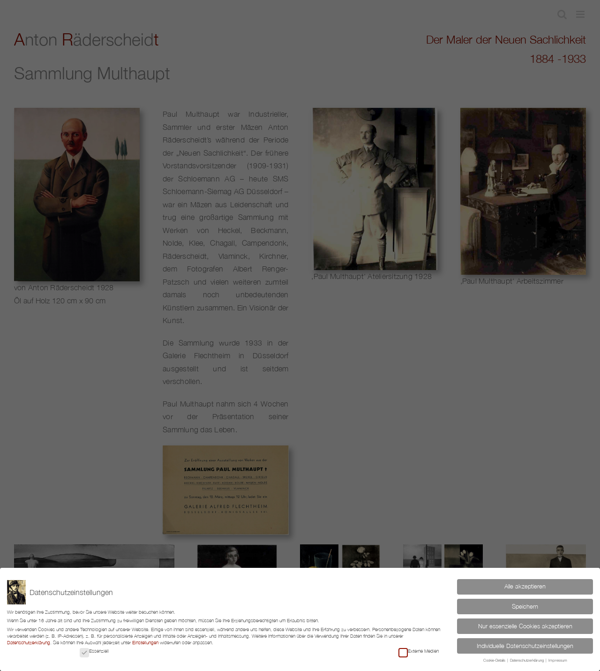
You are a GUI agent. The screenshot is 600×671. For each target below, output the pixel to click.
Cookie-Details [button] (494, 660)
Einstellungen (145, 642)
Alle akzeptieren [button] (525, 586)
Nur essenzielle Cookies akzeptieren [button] (525, 626)
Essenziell (94, 651)
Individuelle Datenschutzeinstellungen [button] (525, 645)
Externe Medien (418, 651)
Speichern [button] (525, 606)
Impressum (557, 660)
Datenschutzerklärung (28, 642)
